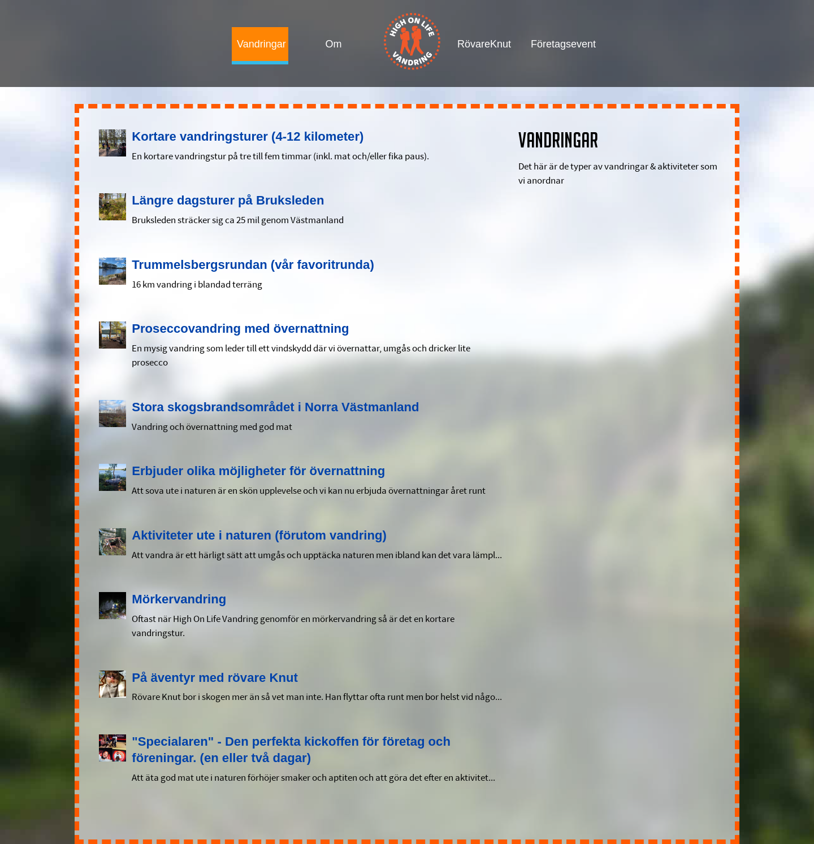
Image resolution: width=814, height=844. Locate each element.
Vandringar (261, 44)
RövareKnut (483, 44)
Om (334, 44)
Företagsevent (556, 44)
